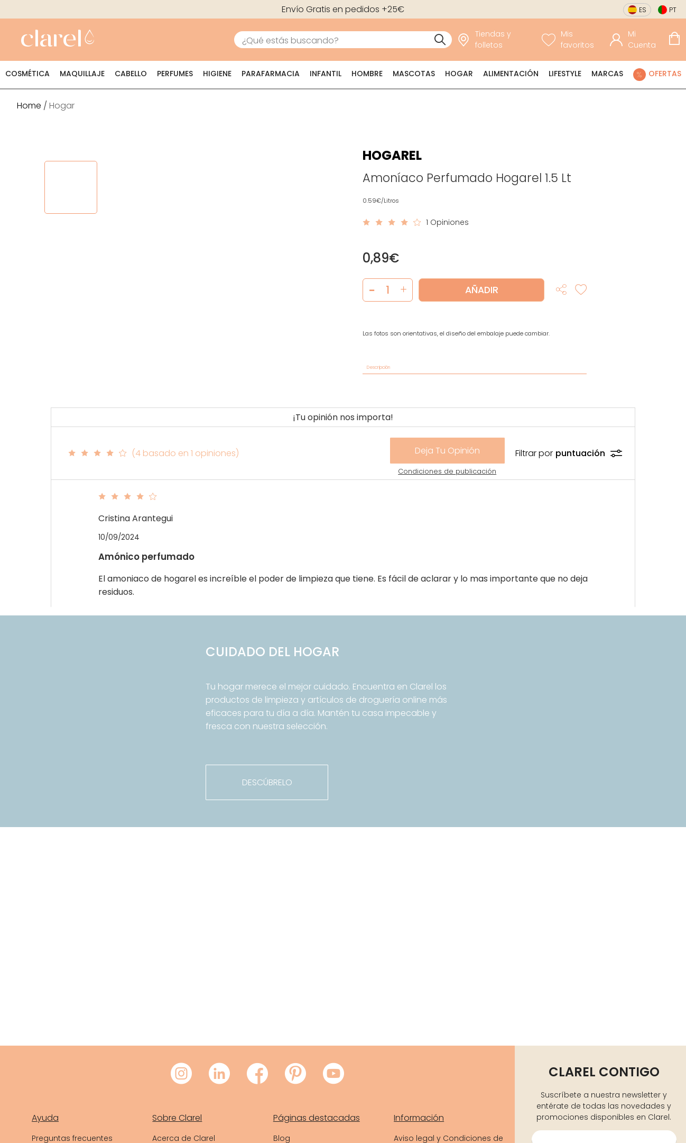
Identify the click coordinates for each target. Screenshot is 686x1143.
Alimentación (511, 73)
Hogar (459, 73)
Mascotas (414, 73)
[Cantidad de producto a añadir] (388, 290)
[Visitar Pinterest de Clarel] (295, 1074)
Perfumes (175, 73)
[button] (403, 290)
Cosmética (27, 73)
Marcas (607, 73)
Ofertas (664, 73)
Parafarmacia (271, 73)
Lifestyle (565, 73)
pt (672, 9)
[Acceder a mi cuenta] (636, 40)
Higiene (217, 73)
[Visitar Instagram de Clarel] (181, 1074)
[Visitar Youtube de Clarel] (333, 1074)
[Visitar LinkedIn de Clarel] (219, 1074)
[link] (55, 39)
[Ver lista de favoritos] (573, 40)
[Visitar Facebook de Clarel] (257, 1074)
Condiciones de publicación (447, 471)
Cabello (131, 73)
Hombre (367, 73)
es (642, 9)
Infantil (325, 73)
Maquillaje (82, 73)
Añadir (481, 290)
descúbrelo (267, 782)
